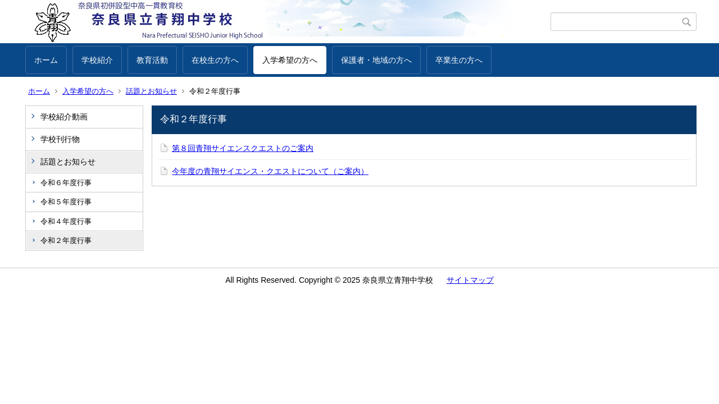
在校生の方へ (215, 60)
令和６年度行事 (66, 182)
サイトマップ (470, 280)
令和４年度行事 (66, 221)
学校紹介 (97, 60)
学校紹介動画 (64, 116)
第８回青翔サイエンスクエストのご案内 (242, 148)
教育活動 (152, 60)
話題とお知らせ (151, 91)
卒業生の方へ (459, 60)
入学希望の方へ (289, 60)
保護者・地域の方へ (376, 60)
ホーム (46, 60)
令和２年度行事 (66, 240)
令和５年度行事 (66, 202)
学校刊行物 (60, 139)
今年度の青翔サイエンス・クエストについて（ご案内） (270, 171)
